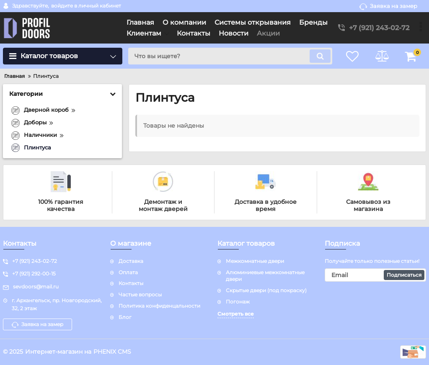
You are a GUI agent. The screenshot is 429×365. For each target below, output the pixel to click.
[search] (230, 56)
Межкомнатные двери (255, 261)
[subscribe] (375, 275)
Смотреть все (235, 314)
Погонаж (238, 301)
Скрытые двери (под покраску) (266, 290)
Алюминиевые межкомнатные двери (265, 276)
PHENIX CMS (112, 351)
